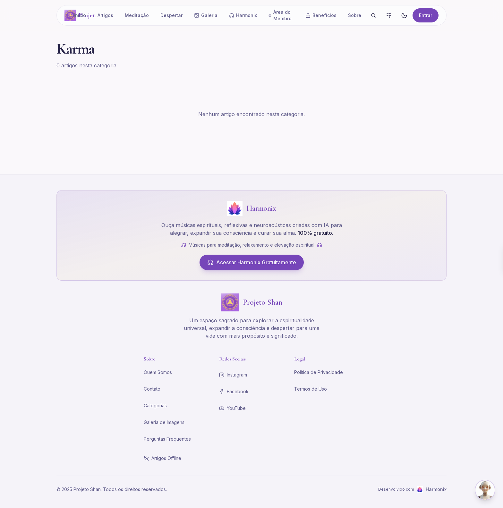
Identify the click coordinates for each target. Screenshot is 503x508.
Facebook (234, 391)
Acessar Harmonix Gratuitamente (251, 262)
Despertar (171, 15)
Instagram (233, 374)
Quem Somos (158, 372)
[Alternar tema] (404, 15)
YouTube (232, 408)
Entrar (425, 15)
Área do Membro (280, 15)
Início (80, 15)
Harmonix (243, 15)
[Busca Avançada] (389, 15)
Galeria (205, 15)
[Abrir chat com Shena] (485, 490)
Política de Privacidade (318, 372)
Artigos (105, 15)
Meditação (137, 15)
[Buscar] (373, 15)
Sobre (354, 15)
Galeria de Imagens (164, 422)
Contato (152, 389)
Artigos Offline (162, 458)
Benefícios (321, 15)
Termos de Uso (310, 389)
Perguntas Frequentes (167, 439)
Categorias (155, 405)
